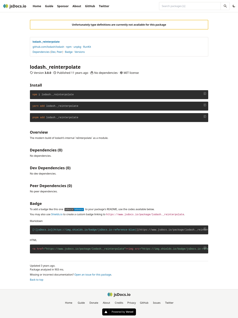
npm (69, 47)
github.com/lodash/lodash (48, 47)
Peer (59, 52)
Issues (156, 302)
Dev (53, 52)
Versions (80, 52)
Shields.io (57, 214)
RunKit (87, 47)
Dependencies (41, 52)
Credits (119, 302)
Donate (93, 302)
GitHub (90, 6)
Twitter (104, 6)
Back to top (36, 279)
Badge (69, 52)
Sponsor (63, 6)
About (76, 6)
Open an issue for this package (92, 274)
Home (37, 6)
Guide (49, 6)
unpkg (77, 47)
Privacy (131, 302)
